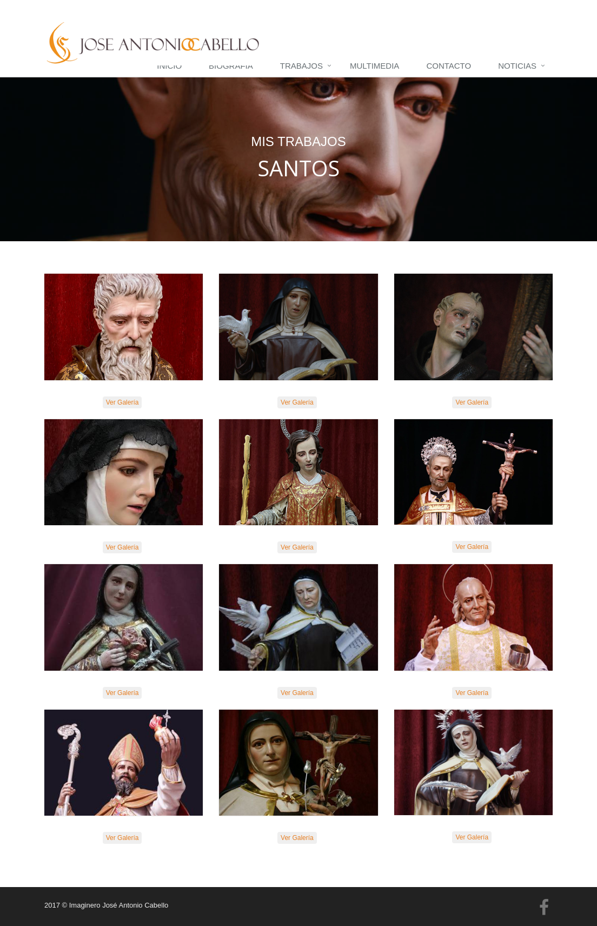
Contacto (448, 65)
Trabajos (301, 65)
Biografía (231, 65)
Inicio (169, 65)
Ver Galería (122, 402)
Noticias (517, 65)
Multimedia (374, 65)
